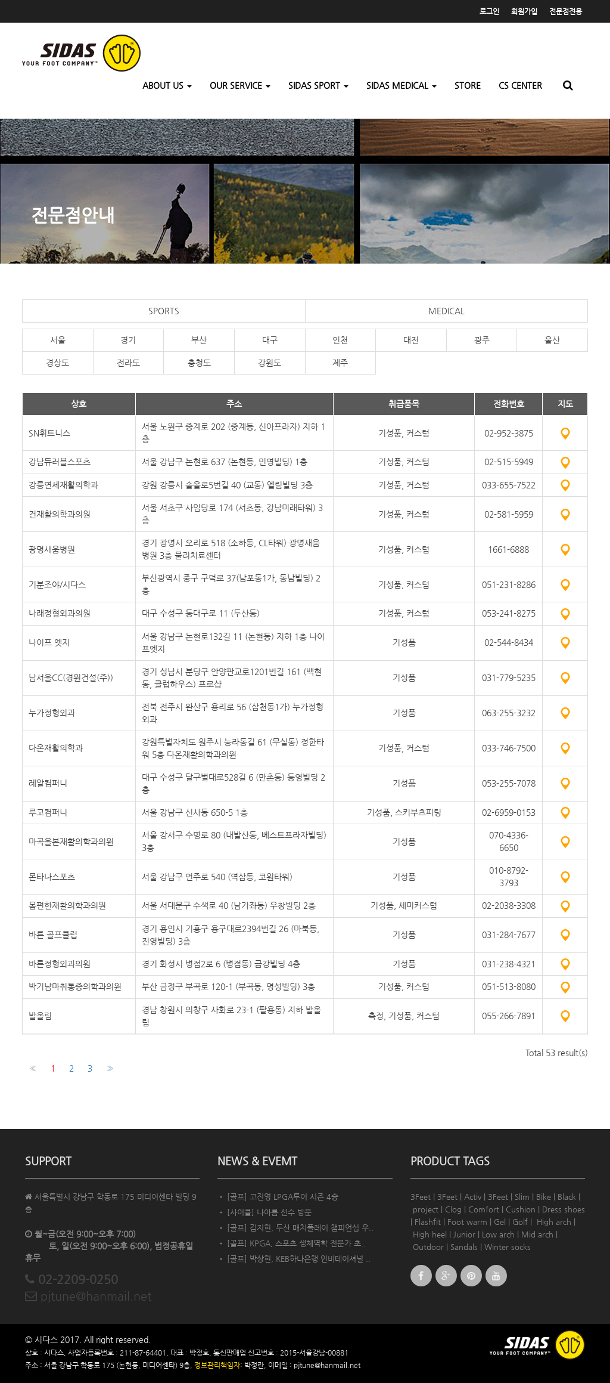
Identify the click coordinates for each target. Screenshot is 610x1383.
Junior (464, 1234)
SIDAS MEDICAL (401, 85)
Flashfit (428, 1221)
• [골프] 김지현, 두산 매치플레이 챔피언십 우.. (295, 1227)
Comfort (483, 1209)
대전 (411, 340)
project (425, 1209)
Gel (500, 1221)
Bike (543, 1196)
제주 (340, 362)
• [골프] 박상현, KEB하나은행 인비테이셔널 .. (294, 1258)
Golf (520, 1221)
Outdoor (428, 1246)
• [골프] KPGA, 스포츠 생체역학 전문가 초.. (291, 1243)
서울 (58, 340)
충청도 (199, 362)
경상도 (57, 362)
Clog (453, 1209)
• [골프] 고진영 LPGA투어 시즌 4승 (277, 1196)
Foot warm (467, 1221)
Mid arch (537, 1234)
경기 (128, 340)
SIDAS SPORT (318, 85)
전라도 (128, 362)
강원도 (269, 362)
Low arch (498, 1234)
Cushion (521, 1209)
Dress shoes (563, 1209)
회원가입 (524, 11)
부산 (199, 340)
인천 (340, 340)
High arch (554, 1221)
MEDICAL (446, 310)
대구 (270, 340)
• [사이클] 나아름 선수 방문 (264, 1212)
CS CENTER (520, 85)
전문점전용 (565, 11)
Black (567, 1196)
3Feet (420, 1196)
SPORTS (163, 310)
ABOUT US (167, 85)
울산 (552, 340)
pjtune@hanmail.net (88, 1296)
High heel (430, 1234)
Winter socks (507, 1246)
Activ (472, 1196)
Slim (522, 1196)
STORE (468, 85)
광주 (482, 340)
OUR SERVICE (240, 85)
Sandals (464, 1246)
